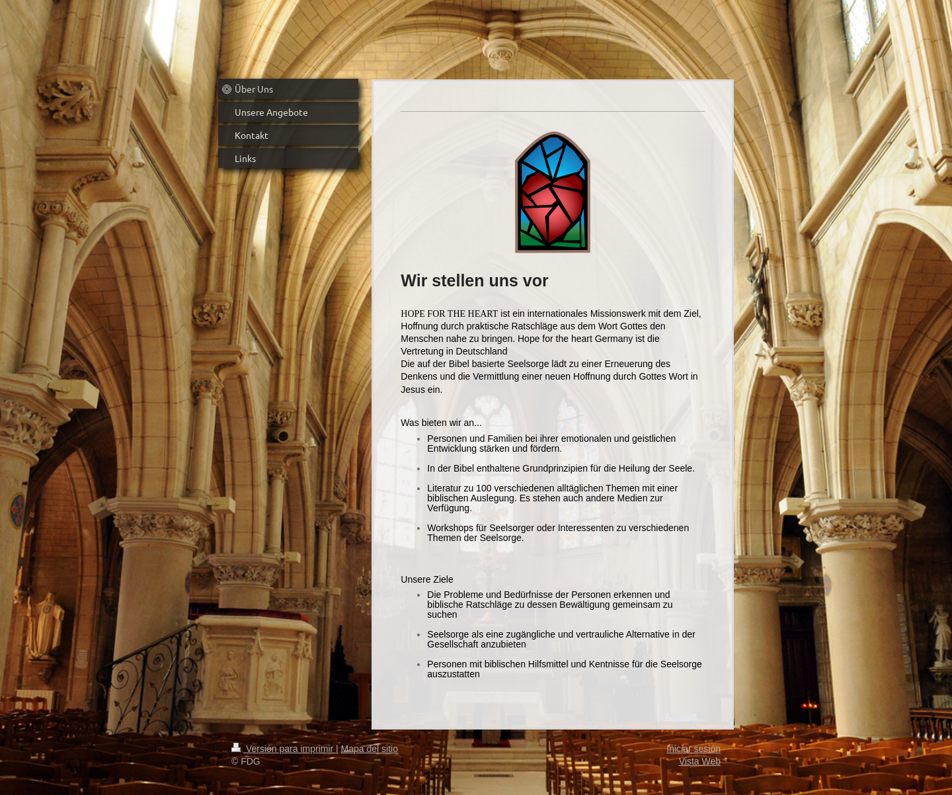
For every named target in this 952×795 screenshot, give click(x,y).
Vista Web (700, 761)
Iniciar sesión (693, 748)
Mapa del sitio (369, 748)
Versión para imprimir (283, 748)
